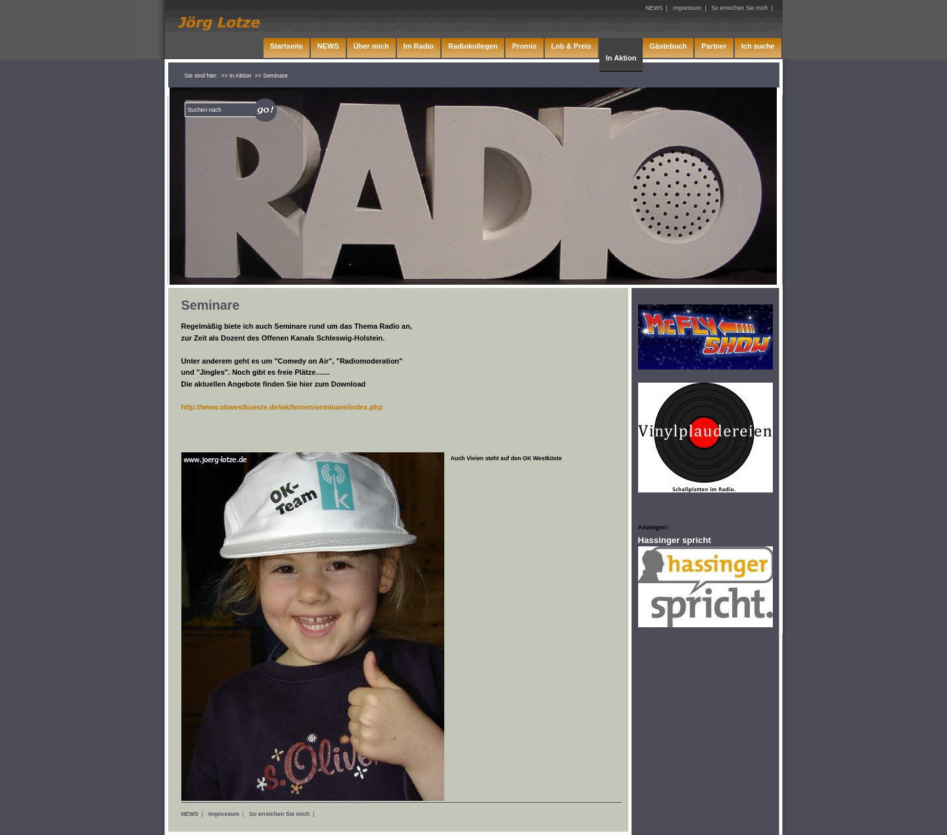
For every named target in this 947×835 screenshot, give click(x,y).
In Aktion (621, 58)
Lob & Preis (571, 46)
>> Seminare (271, 75)
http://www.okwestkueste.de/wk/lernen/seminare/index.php (282, 407)
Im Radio (419, 46)
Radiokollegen (472, 46)
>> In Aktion (236, 75)
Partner (714, 46)
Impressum (223, 814)
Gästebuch (668, 46)
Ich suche (758, 46)
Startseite (286, 46)
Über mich (371, 46)
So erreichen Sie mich (279, 814)
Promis (524, 46)
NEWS (189, 814)
